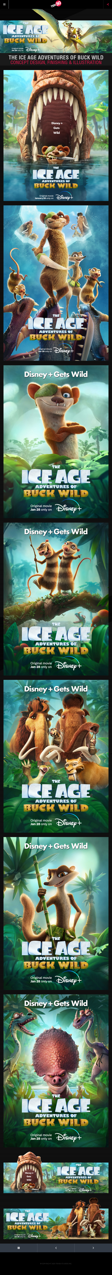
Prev (47, 1247)
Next (84, 1247)
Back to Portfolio (10, 1247)
